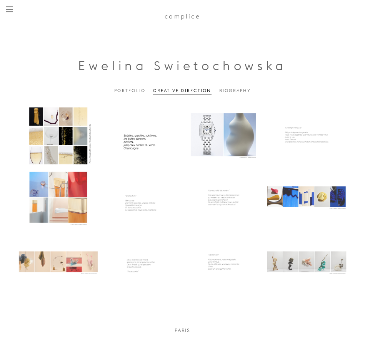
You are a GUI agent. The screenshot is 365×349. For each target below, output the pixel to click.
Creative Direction (182, 90)
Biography (235, 90)
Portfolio (129, 90)
